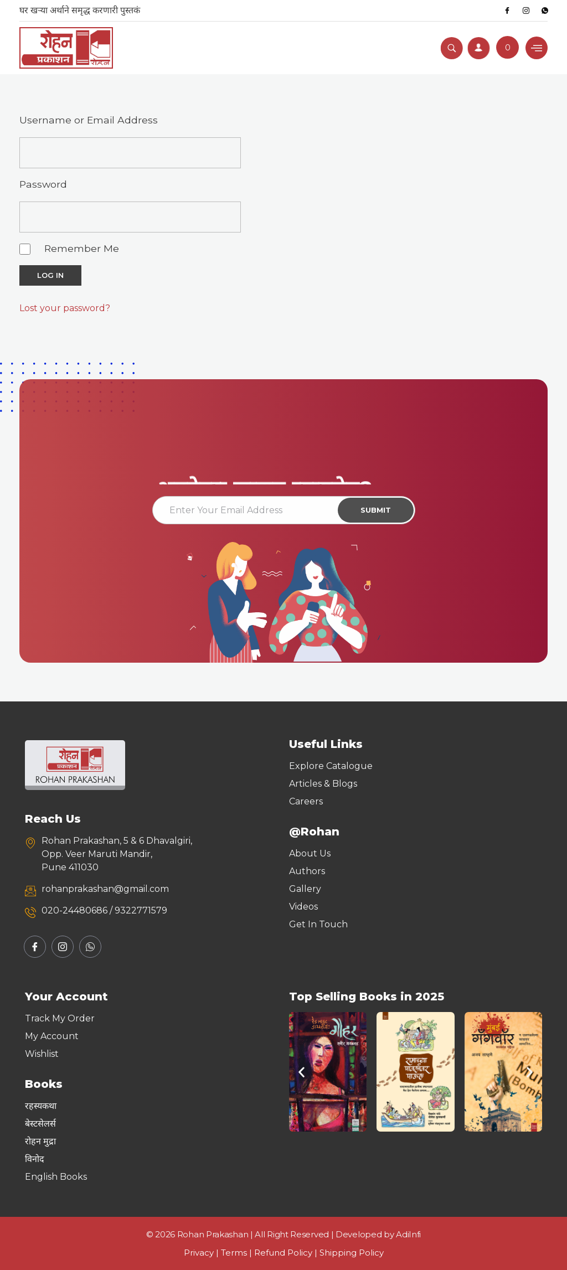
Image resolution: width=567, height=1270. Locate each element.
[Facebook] (507, 10)
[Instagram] (526, 10)
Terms (234, 1252)
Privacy (199, 1252)
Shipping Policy (351, 1252)
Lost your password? (64, 308)
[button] (301, 1072)
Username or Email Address (88, 120)
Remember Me (81, 248)
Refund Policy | (286, 1252)
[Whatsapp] (545, 10)
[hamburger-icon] (536, 48)
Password (43, 184)
